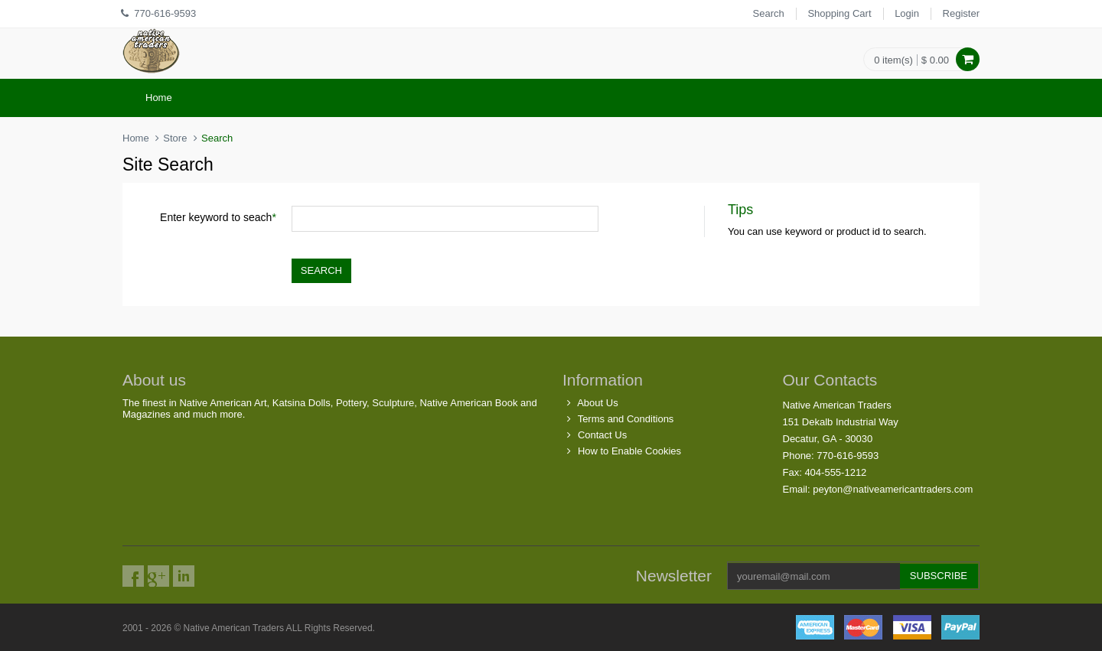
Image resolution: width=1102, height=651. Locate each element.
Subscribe (938, 575)
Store (175, 138)
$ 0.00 (935, 60)
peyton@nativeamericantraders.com (893, 489)
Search (768, 13)
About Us (597, 403)
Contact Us (602, 435)
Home (158, 97)
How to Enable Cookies (629, 451)
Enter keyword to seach (218, 217)
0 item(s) (893, 60)
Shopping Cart (839, 13)
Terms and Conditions (626, 419)
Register (961, 13)
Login (907, 13)
